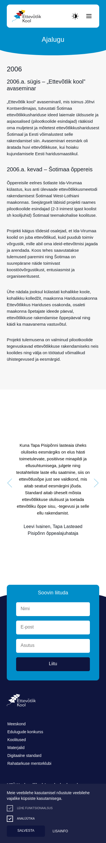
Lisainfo (60, 831)
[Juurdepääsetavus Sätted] (75, 16)
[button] (9, 483)
